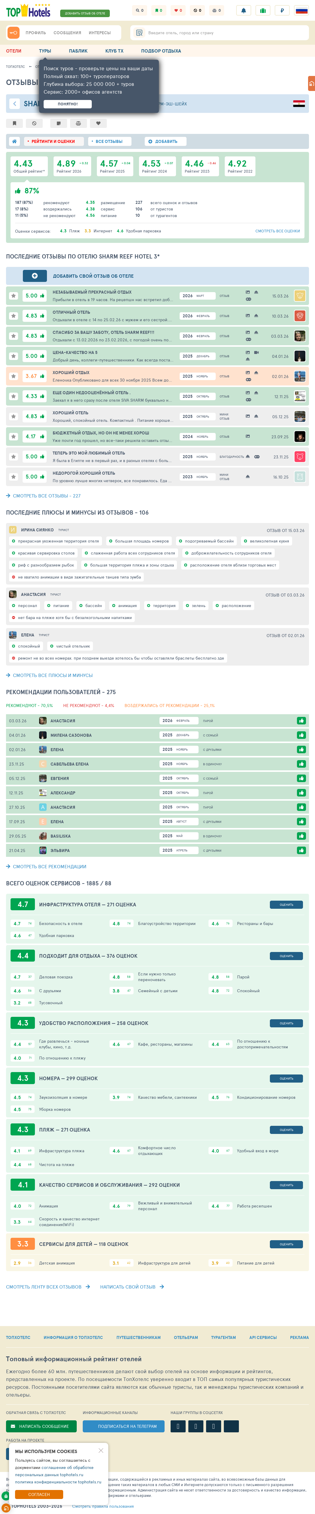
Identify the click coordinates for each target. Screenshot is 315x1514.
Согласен (39, 1494)
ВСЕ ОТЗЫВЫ (109, 141)
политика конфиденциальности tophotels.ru (58, 1482)
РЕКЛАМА (299, 1337)
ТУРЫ (45, 50)
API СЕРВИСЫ (263, 1337)
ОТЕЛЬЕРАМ (186, 1337)
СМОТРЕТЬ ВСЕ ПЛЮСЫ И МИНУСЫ (49, 675)
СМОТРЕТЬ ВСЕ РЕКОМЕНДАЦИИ (46, 866)
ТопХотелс (15, 66)
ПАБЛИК (78, 50)
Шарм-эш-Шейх (169, 104)
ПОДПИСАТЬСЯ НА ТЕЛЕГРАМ (127, 1426)
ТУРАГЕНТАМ (223, 1337)
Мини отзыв (224, 416)
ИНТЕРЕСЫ (100, 33)
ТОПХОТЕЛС (18, 1337)
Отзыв (224, 296)
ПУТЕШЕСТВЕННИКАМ (138, 1337)
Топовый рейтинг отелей (74, 1359)
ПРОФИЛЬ (36, 33)
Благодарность (227, 457)
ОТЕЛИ (13, 50)
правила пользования (103, 1506)
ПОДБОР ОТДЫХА (161, 50)
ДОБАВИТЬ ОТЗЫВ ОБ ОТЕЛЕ (85, 13)
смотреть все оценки (277, 231)
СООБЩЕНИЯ (67, 33)
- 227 (43, 495)
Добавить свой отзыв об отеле (93, 276)
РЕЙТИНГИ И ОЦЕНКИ (53, 141)
